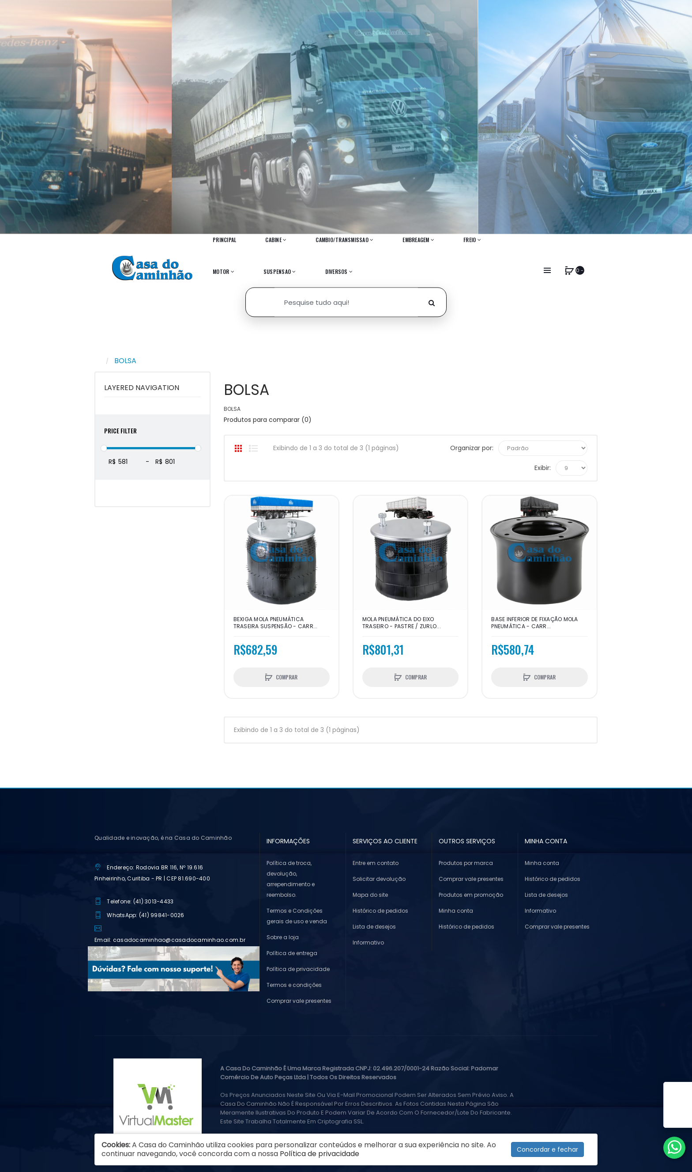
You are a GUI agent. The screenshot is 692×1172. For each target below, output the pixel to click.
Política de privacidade (298, 969)
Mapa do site (370, 895)
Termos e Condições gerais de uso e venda (297, 916)
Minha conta (456, 910)
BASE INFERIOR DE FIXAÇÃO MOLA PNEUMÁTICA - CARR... (534, 623)
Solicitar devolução (379, 879)
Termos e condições (294, 985)
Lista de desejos (374, 926)
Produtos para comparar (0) (268, 419)
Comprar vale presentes (299, 1001)
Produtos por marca (466, 863)
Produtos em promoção (471, 895)
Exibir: (542, 467)
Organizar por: (471, 448)
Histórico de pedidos (380, 910)
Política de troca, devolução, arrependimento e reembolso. (291, 879)
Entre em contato (376, 863)
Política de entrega (292, 953)
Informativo (368, 942)
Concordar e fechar (547, 1149)
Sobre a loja (283, 937)
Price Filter (120, 430)
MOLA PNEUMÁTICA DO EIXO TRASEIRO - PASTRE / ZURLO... (401, 623)
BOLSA (125, 361)
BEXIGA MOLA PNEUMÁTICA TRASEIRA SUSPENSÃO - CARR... (275, 623)
